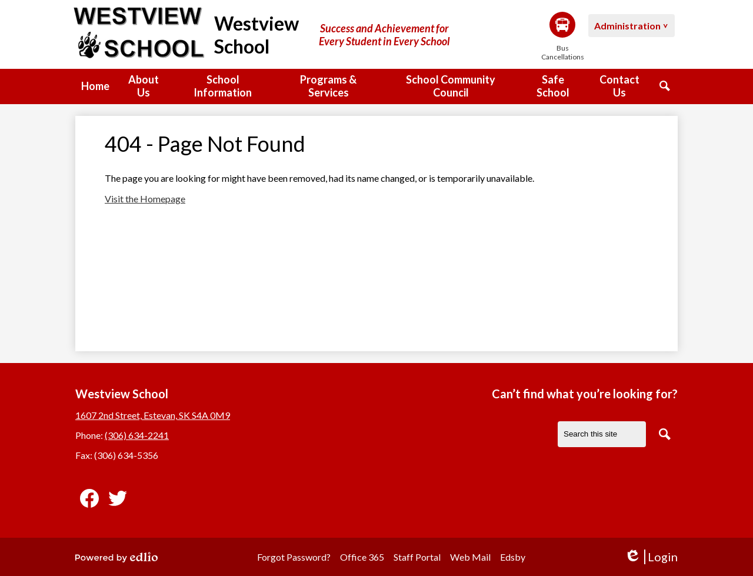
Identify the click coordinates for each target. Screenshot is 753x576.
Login (651, 557)
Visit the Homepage (145, 198)
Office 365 (362, 556)
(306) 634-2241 (137, 435)
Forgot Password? (294, 556)
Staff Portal (417, 556)
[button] (143, 86)
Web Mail (470, 556)
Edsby (512, 556)
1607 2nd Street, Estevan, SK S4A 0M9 (152, 415)
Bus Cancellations (562, 36)
